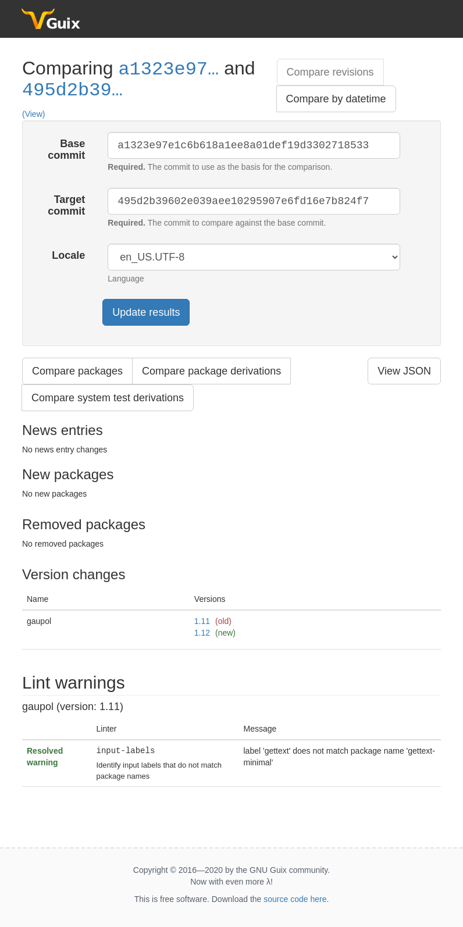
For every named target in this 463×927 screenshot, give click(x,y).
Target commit (66, 205)
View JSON (404, 371)
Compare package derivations (211, 371)
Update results (146, 312)
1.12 (202, 632)
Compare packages (77, 371)
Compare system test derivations (107, 398)
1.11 (202, 621)
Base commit (66, 149)
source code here (294, 899)
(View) (33, 114)
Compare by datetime (336, 99)
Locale (68, 255)
